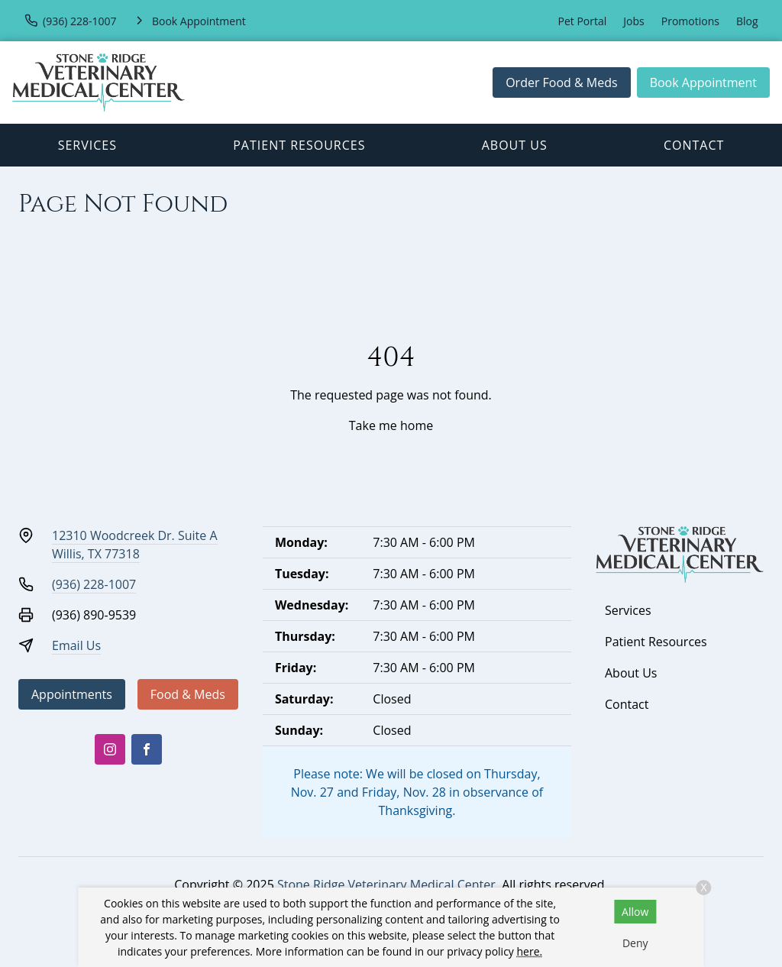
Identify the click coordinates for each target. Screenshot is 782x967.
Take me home (391, 425)
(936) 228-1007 (94, 584)
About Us (515, 145)
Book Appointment (703, 82)
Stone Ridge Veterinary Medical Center (386, 884)
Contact (694, 145)
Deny (635, 943)
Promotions (690, 21)
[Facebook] (146, 749)
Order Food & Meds (562, 82)
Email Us (76, 645)
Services (87, 145)
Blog (747, 21)
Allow (635, 911)
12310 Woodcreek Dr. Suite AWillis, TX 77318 (135, 544)
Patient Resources (299, 145)
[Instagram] (110, 749)
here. (530, 951)
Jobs (633, 21)
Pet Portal (582, 21)
